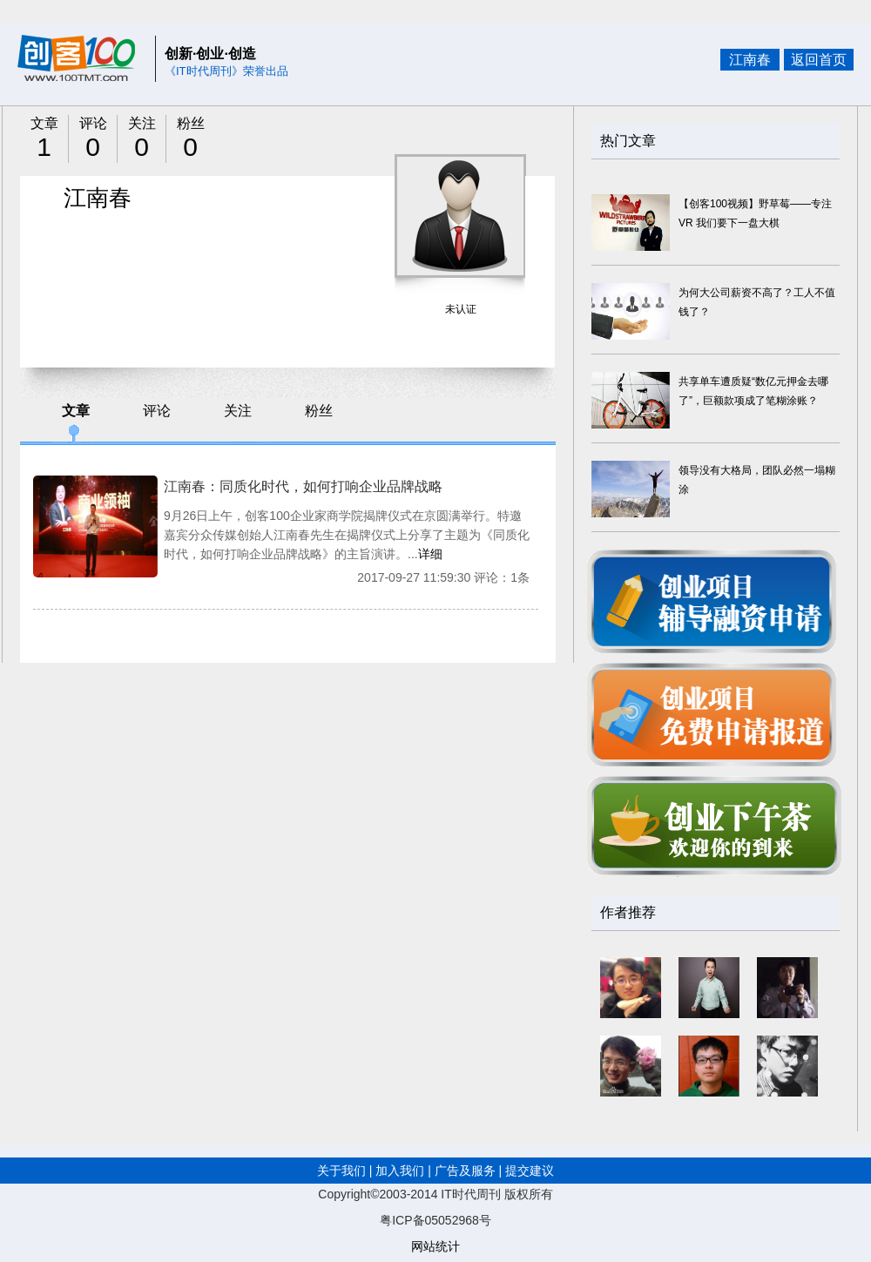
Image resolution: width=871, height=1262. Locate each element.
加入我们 (399, 1171)
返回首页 (819, 59)
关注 (238, 410)
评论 (157, 410)
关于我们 (343, 1171)
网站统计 (435, 1246)
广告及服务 (465, 1171)
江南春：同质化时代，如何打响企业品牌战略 (303, 486)
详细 (430, 554)
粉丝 (319, 410)
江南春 (750, 59)
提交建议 (529, 1171)
